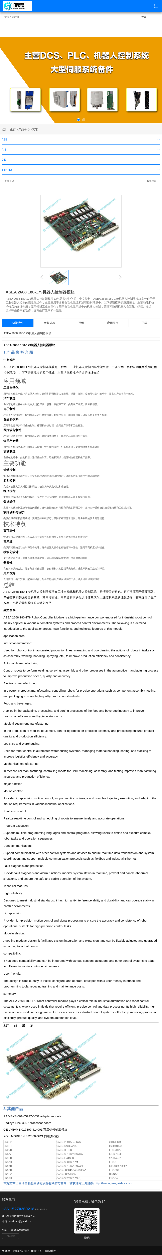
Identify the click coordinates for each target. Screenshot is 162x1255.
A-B (4, 149)
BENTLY (7, 169)
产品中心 (24, 129)
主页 (13, 129)
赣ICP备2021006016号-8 (28, 1251)
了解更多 (10, 1236)
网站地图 (50, 1251)
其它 (35, 129)
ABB (4, 139)
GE (4, 159)
